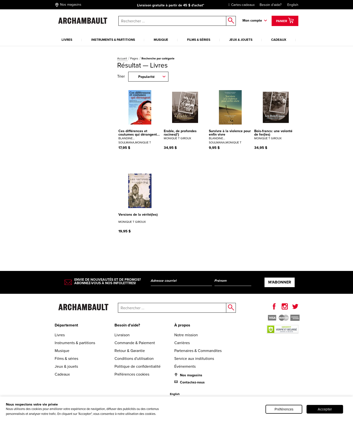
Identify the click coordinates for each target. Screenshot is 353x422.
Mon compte (252, 20)
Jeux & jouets (240, 39)
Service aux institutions (194, 358)
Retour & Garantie (129, 350)
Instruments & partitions (113, 39)
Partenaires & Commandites (198, 350)
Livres (67, 39)
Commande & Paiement (134, 343)
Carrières (182, 343)
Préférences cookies (131, 374)
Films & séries (198, 39)
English (292, 4)
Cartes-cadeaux (240, 4)
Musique (161, 39)
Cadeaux (278, 39)
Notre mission (186, 335)
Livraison (122, 335)
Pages (134, 58)
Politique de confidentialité (137, 366)
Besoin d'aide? (270, 4)
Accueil (122, 58)
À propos (182, 325)
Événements (185, 366)
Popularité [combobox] (146, 76)
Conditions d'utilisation (134, 358)
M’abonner (279, 282)
